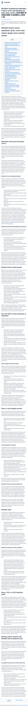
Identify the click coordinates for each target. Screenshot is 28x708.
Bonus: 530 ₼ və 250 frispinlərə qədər (12, 61)
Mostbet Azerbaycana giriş (10, 83)
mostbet (3, 157)
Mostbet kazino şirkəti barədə (10, 48)
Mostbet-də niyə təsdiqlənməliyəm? (12, 44)
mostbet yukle (10, 223)
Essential (7, 2)
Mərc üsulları (7, 79)
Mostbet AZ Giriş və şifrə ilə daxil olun (12, 56)
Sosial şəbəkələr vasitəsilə (10, 55)
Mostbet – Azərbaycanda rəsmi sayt (12, 66)
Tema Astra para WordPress (22, 705)
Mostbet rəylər (7, 58)
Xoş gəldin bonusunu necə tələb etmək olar (13, 65)
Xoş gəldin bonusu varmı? (10, 68)
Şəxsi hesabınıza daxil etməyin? (11, 52)
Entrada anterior (8, 701)
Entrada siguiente (19, 701)
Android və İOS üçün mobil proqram (12, 72)
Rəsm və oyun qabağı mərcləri (11, 53)
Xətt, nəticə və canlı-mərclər (10, 89)
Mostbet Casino (8, 87)
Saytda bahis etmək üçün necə (11, 76)
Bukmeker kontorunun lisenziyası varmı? (13, 42)
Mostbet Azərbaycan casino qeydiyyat (12, 59)
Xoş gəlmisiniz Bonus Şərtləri (10, 78)
